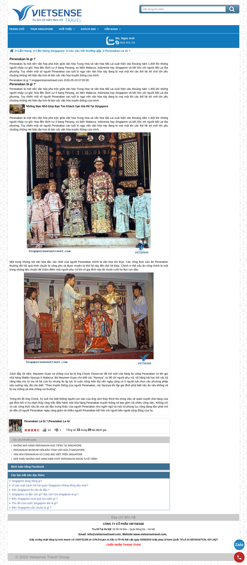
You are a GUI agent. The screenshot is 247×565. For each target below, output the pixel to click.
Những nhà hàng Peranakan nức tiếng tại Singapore (47, 445)
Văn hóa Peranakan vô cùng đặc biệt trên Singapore (47, 454)
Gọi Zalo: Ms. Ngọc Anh (110, 40)
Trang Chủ (56, 12)
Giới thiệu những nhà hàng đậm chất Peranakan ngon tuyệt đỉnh (55, 459)
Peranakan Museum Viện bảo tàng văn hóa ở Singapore (49, 450)
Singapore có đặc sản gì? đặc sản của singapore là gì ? (45, 494)
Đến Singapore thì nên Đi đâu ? (31, 489)
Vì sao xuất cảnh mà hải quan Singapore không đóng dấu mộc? (50, 485)
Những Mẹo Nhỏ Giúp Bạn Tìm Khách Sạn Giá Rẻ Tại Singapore (58, 109)
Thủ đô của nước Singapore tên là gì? (35, 503)
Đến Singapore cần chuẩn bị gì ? (31, 507)
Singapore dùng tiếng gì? (27, 480)
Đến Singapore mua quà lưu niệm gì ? (35, 498)
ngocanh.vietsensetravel (117, 42)
